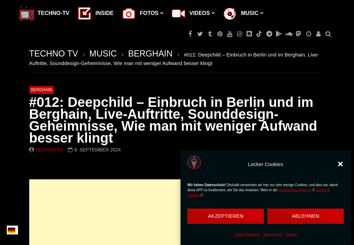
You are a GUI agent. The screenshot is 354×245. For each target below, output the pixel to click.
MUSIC (103, 53)
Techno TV (49, 149)
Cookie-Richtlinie (247, 234)
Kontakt (291, 234)
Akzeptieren (225, 216)
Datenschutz (272, 234)
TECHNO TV (53, 53)
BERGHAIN (150, 53)
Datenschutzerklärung (295, 190)
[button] (340, 164)
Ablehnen (305, 216)
